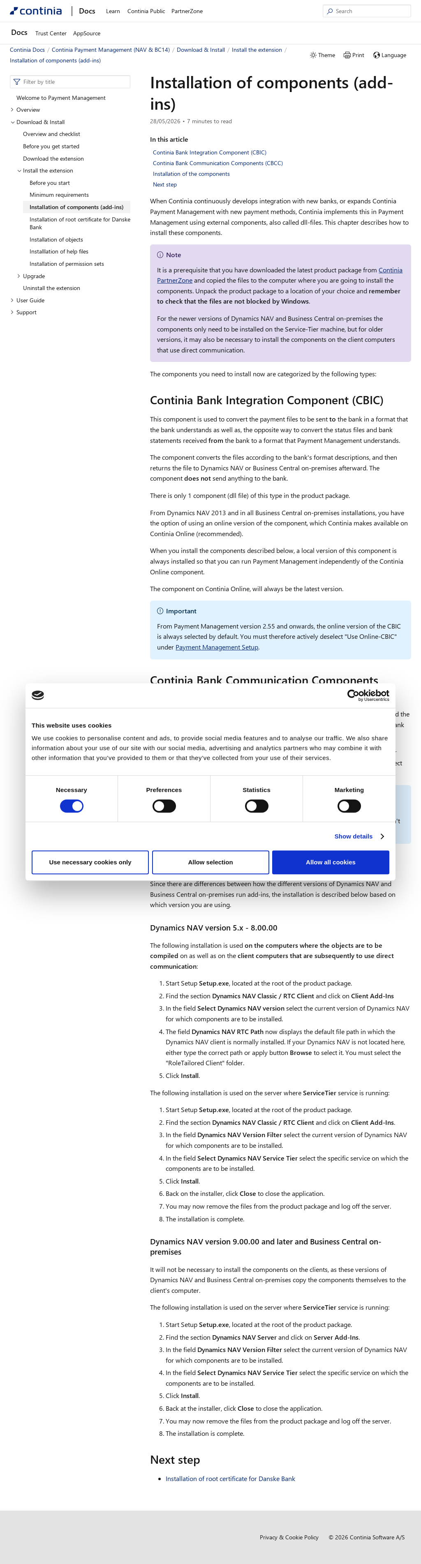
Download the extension (53, 158)
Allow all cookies (331, 862)
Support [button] (23, 312)
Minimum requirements (59, 194)
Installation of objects (56, 239)
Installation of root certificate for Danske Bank (80, 223)
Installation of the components (191, 173)
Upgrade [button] (31, 276)
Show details (354, 836)
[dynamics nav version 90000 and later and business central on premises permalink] (186, 1251)
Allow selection (210, 862)
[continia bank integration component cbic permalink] (388, 399)
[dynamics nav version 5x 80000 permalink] (282, 927)
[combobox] (70, 81)
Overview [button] (25, 109)
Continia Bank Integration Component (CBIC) (209, 152)
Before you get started (51, 146)
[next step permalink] (205, 1459)
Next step (165, 184)
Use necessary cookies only (90, 862)
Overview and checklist (51, 134)
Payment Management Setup (217, 647)
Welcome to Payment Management (61, 97)
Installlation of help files (59, 251)
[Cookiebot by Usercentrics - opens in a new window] (353, 695)
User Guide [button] (27, 300)
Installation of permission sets (67, 263)
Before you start (50, 183)
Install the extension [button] (45, 170)
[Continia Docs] (36, 11)
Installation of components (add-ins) (77, 207)
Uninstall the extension (51, 288)
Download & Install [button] (37, 122)
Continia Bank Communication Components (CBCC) (218, 163)
